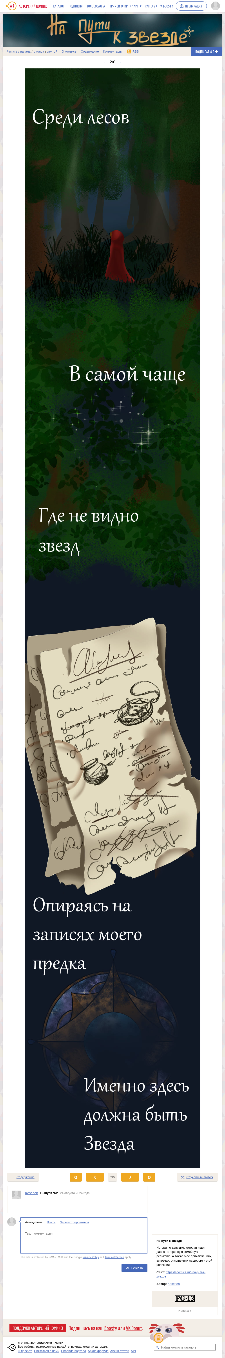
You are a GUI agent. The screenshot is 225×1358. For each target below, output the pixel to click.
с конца (39, 51)
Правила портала (73, 1351)
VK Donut (134, 1327)
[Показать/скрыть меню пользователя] (215, 6)
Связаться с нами (46, 1351)
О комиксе (69, 51)
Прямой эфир (118, 6)
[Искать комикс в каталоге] (157, 1347)
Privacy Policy (91, 1257)
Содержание (90, 51)
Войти (51, 1222)
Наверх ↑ (184, 1310)
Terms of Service (114, 1257)
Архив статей (119, 1351)
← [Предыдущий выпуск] (105, 62)
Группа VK (150, 6)
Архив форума (98, 1351)
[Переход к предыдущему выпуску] (30, 618)
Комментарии (113, 51)
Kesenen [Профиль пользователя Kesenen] (31, 1193)
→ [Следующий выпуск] (120, 62)
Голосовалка (96, 6)
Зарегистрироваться (74, 1222)
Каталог (58, 6)
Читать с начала (19, 51)
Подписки (76, 6)
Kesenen (174, 1284)
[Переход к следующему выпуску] (112, 618)
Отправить (134, 1267)
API (136, 6)
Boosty (168, 6)
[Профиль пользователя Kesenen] (16, 1195)
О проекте (25, 1351)
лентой (52, 51)
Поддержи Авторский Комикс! (38, 1328)
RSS (135, 51)
